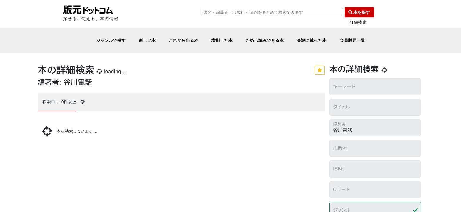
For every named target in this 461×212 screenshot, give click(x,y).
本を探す (359, 12)
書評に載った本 (312, 40)
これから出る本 (183, 40)
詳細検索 (358, 22)
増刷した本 (222, 40)
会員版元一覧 (352, 40)
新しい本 (147, 40)
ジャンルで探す (111, 40)
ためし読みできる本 (265, 40)
